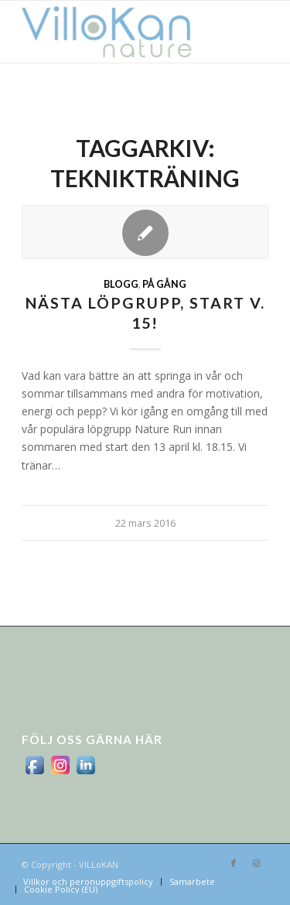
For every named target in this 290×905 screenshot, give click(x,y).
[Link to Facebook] (233, 863)
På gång (164, 284)
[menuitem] (88, 882)
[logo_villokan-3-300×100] (120, 32)
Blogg (121, 284)
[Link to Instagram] (256, 863)
